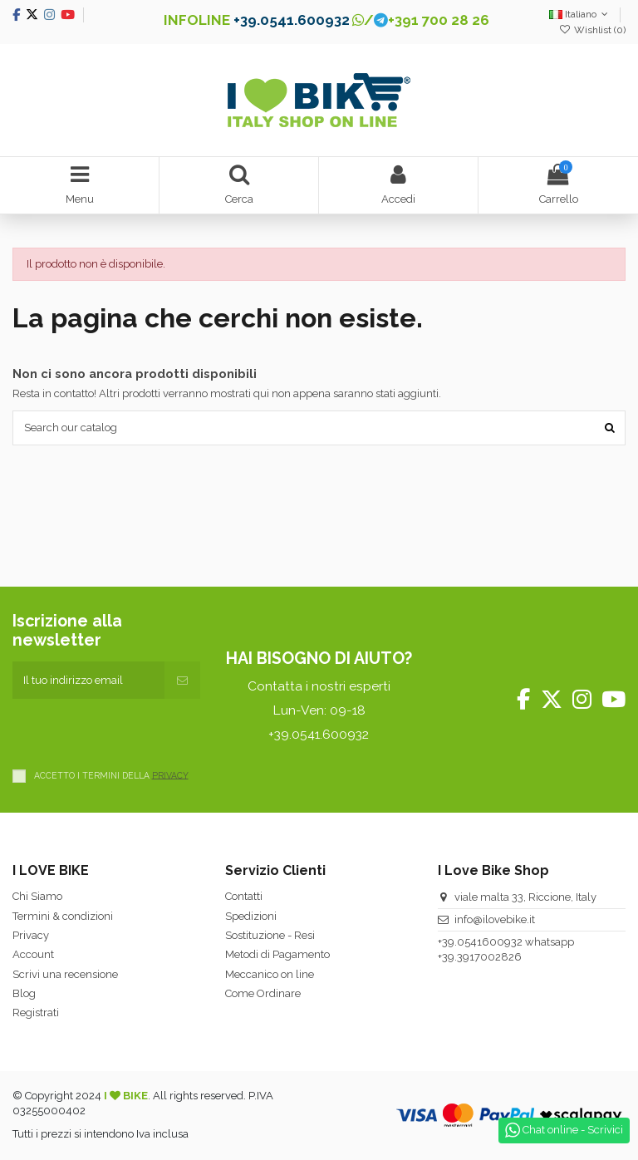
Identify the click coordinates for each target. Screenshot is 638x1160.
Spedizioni (251, 916)
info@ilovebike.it (494, 919)
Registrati (35, 1012)
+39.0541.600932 (291, 20)
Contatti (244, 896)
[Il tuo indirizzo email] (88, 680)
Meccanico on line (269, 974)
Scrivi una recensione (65, 974)
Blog (24, 993)
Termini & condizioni (62, 916)
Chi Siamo (37, 896)
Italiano (580, 14)
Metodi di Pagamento (277, 954)
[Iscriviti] (182, 680)
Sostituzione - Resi (270, 935)
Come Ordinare (263, 993)
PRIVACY (170, 774)
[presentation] (138, 731)
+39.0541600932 (480, 942)
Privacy (30, 935)
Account (33, 954)
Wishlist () (592, 30)
